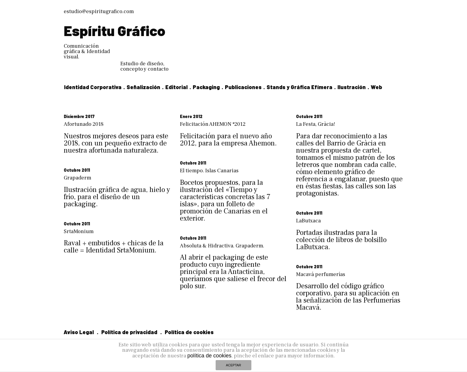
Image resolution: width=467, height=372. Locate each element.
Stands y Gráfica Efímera (299, 87)
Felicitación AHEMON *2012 (212, 124)
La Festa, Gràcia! (315, 124)
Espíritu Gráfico (114, 30)
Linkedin (75, 335)
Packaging (206, 87)
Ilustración (351, 87)
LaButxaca (308, 213)
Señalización (143, 87)
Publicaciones (243, 87)
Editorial (176, 87)
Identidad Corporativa (93, 87)
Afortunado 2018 (84, 124)
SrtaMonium (79, 224)
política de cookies (209, 356)
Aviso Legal (79, 317)
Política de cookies (189, 317)
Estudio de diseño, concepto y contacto (144, 66)
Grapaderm (77, 177)
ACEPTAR (233, 365)
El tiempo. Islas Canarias (209, 170)
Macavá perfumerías (320, 260)
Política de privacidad (129, 317)
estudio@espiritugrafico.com (99, 11)
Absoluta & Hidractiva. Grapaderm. (222, 238)
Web (376, 87)
